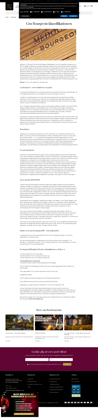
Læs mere (8, 341)
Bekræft (67, 364)
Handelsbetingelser (55, 379)
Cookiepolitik (53, 381)
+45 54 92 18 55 (11, 388)
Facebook (75, 379)
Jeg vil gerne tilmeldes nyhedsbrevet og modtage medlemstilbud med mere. (45, 364)
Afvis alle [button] (64, 16)
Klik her (22, 82)
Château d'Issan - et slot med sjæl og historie (16, 333)
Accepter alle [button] (73, 16)
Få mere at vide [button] (25, 16)
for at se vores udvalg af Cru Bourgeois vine (36, 82)
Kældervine (31, 379)
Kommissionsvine (32, 381)
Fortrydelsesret (54, 392)
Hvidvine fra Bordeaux (40, 333)
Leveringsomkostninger (56, 389)
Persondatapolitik (55, 384)
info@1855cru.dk (11, 396)
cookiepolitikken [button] (23, 4)
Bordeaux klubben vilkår (56, 387)
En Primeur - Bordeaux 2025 (35, 384)
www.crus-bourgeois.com (36, 299)
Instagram (75, 381)
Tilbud (29, 387)
